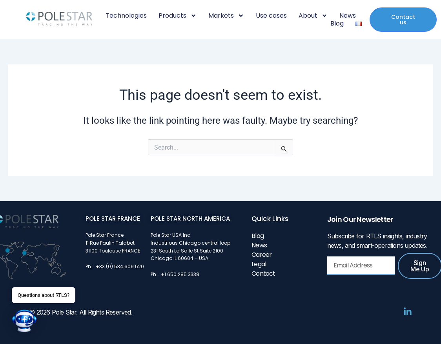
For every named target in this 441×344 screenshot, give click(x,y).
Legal (258, 264)
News (347, 16)
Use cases (271, 16)
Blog (337, 23)
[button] (24, 320)
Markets (226, 16)
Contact (263, 273)
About (313, 16)
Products (178, 16)
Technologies (126, 16)
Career (261, 254)
